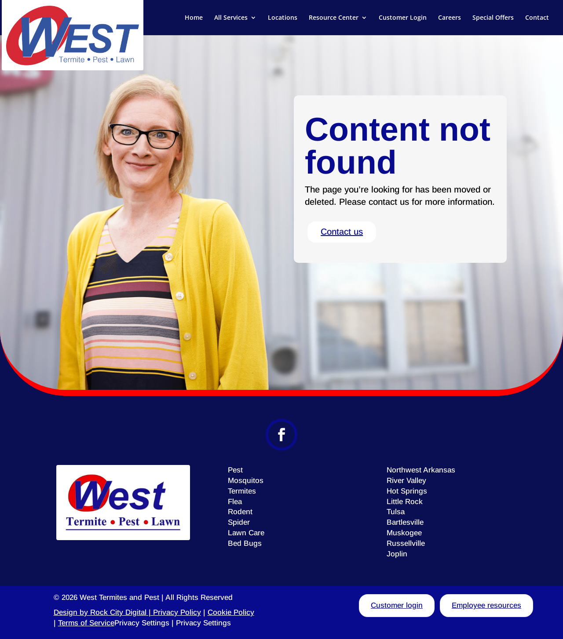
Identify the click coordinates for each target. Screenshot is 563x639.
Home (194, 18)
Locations (282, 18)
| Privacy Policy (173, 612)
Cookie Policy (231, 612)
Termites (242, 491)
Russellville (406, 543)
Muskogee (404, 533)
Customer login (397, 605)
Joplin (397, 554)
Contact (537, 18)
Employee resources (486, 605)
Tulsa (396, 512)
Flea (235, 501)
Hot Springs (407, 491)
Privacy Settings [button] (141, 623)
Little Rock (405, 501)
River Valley (406, 480)
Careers (449, 18)
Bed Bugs (245, 543)
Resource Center (333, 18)
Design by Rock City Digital (100, 612)
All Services (231, 18)
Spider (239, 522)
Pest (235, 470)
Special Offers (493, 18)
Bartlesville (405, 522)
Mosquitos (245, 480)
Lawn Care (246, 533)
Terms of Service (86, 623)
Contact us (342, 231)
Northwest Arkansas (421, 470)
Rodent (240, 512)
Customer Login (403, 18)
